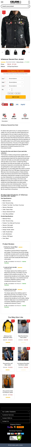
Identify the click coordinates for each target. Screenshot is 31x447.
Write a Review (20, 62)
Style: (3, 82)
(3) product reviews (10, 62)
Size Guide (10, 93)
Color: (3, 86)
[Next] (29, 52)
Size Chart (17, 93)
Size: (3, 78)
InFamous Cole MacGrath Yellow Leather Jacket (7, 337)
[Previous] (2, 52)
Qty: (3, 89)
